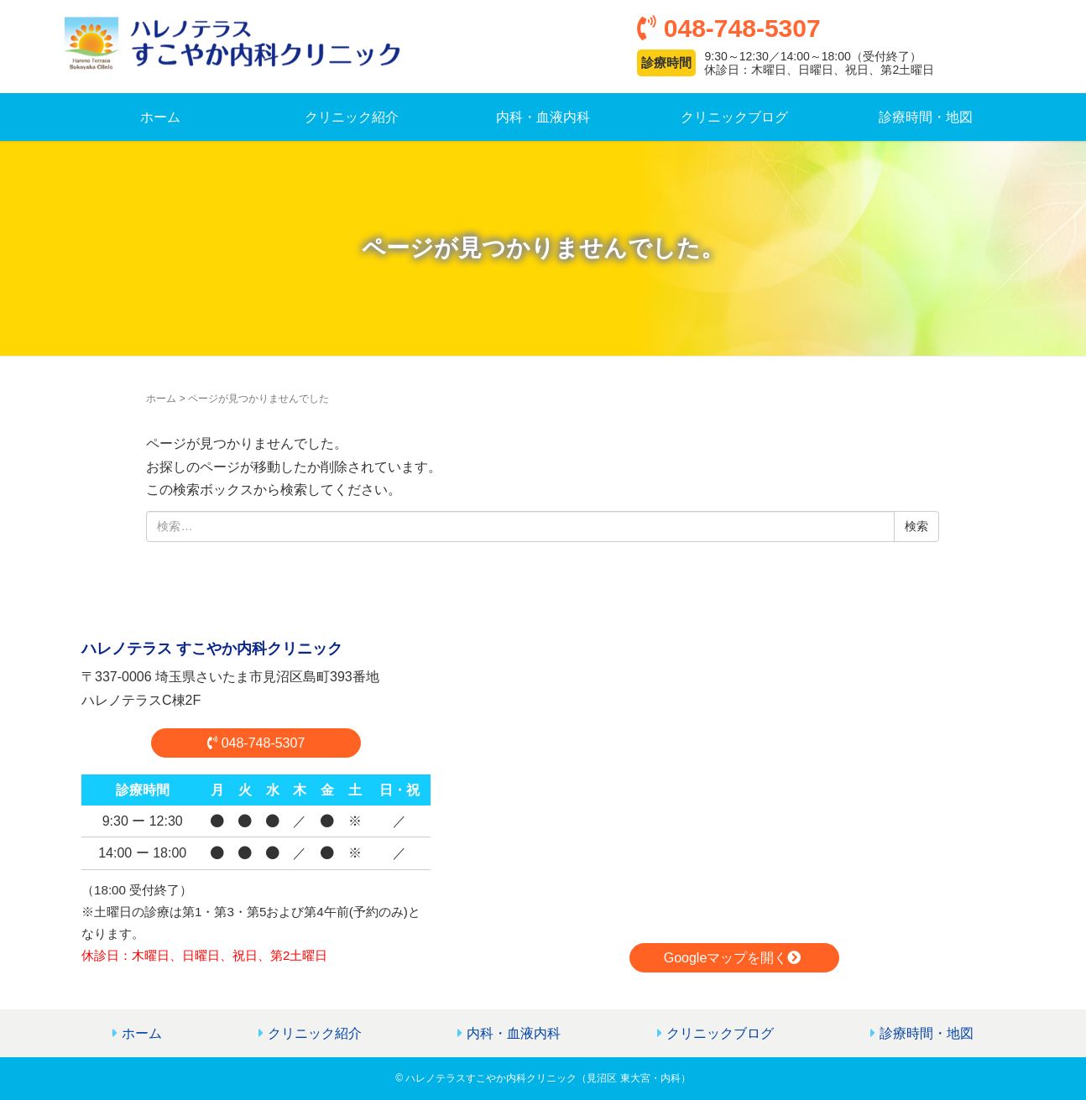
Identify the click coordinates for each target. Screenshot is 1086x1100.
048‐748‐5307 (256, 743)
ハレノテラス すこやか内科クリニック (211, 648)
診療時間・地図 (926, 117)
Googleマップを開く (735, 958)
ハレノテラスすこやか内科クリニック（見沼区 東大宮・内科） (547, 1078)
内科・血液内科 (543, 117)
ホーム (160, 117)
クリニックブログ (734, 117)
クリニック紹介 (352, 117)
